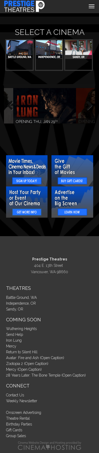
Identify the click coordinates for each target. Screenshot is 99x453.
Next (87, 105)
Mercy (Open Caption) (24, 369)
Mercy (11, 346)
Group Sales (16, 436)
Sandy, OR (14, 309)
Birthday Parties (19, 424)
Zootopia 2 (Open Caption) (27, 364)
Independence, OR (21, 303)
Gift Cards (14, 430)
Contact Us (15, 395)
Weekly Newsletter (21, 401)
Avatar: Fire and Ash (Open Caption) (35, 358)
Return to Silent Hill (21, 352)
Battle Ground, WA (21, 297)
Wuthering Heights (21, 329)
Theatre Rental (18, 418)
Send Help (14, 334)
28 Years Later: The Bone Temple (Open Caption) (46, 375)
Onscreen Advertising (23, 412)
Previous (12, 105)
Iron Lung (14, 340)
